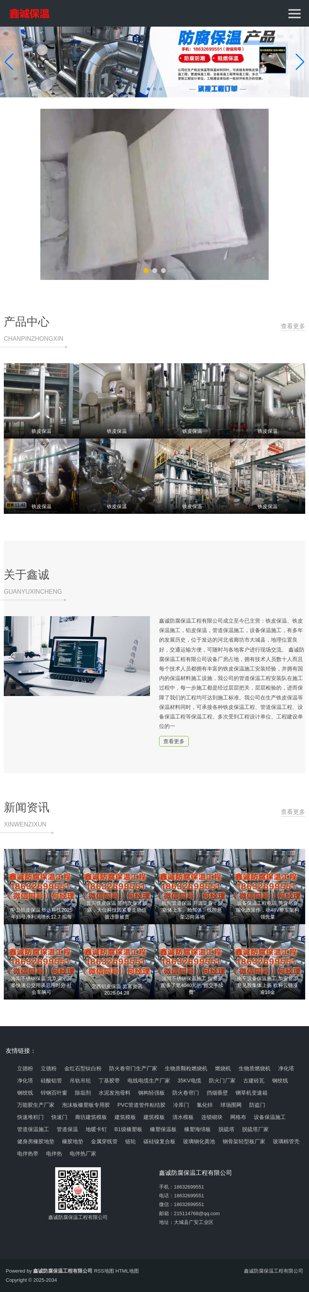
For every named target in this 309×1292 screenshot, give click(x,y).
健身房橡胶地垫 (35, 1141)
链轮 (130, 1141)
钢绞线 (280, 1080)
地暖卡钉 (96, 1129)
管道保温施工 (33, 1129)
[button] (300, 62)
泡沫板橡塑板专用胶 (86, 1105)
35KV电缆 (189, 1080)
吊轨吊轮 (80, 1080)
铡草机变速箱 (252, 1093)
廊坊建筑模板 (91, 1117)
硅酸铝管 (51, 1080)
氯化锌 (205, 1105)
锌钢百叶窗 (54, 1093)
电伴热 (54, 1154)
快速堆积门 (30, 1117)
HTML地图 (127, 1271)
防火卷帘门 (185, 1093)
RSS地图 (104, 1271)
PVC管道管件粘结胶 (142, 1105)
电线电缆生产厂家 (148, 1080)
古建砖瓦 (253, 1080)
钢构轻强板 (151, 1093)
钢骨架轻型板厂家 (244, 1141)
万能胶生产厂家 (35, 1105)
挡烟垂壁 (217, 1093)
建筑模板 (125, 1117)
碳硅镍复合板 (159, 1141)
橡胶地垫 (72, 1141)
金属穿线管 (104, 1141)
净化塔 (25, 1080)
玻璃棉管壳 (286, 1141)
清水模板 (183, 1117)
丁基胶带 (109, 1080)
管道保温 (67, 1129)
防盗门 (257, 1105)
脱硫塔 (226, 1129)
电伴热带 (27, 1154)
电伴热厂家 (83, 1154)
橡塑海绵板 (197, 1129)
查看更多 (291, 326)
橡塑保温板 (163, 1129)
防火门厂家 (222, 1080)
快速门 (59, 1117)
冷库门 (181, 1105)
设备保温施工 (270, 1117)
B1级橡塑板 (128, 1129)
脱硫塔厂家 (255, 1129)
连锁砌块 (212, 1117)
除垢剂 (83, 1093)
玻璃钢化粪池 (199, 1141)
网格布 (238, 1117)
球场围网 (231, 1105)
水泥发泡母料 (115, 1093)
